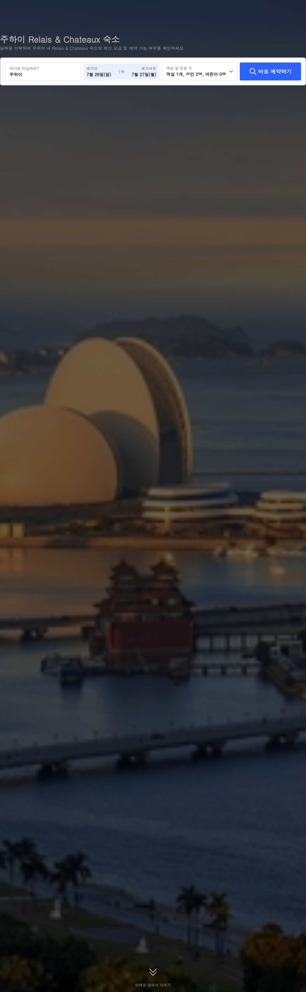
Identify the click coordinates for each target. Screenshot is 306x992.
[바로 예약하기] (270, 71)
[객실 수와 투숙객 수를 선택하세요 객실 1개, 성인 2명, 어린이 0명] (199, 71)
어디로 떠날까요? (24, 68)
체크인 (92, 68)
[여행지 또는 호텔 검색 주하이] (43, 71)
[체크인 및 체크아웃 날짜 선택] (102, 71)
